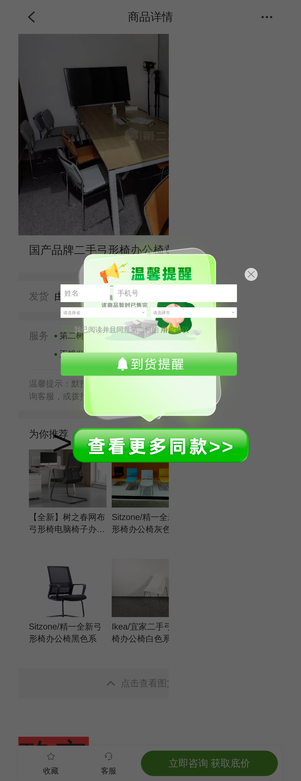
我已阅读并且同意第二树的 (125, 330)
